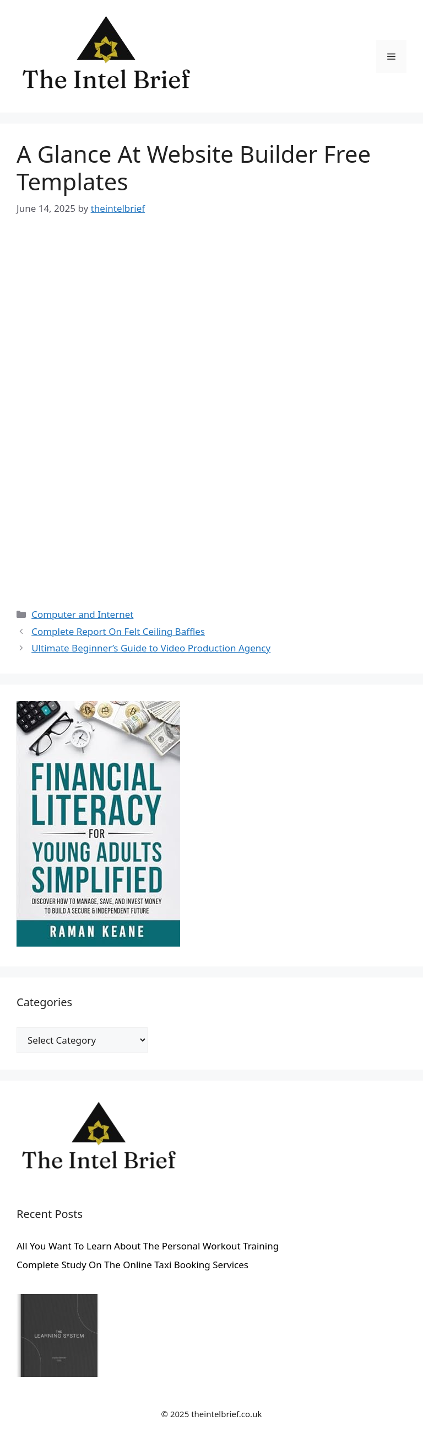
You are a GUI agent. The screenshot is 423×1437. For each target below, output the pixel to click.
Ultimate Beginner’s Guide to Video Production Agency (150, 648)
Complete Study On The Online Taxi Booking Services (132, 1264)
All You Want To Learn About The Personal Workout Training (148, 1246)
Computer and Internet (82, 614)
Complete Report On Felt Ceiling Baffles (118, 631)
